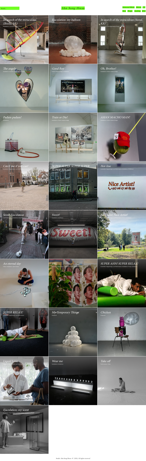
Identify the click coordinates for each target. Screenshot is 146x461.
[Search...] (8, 8)
